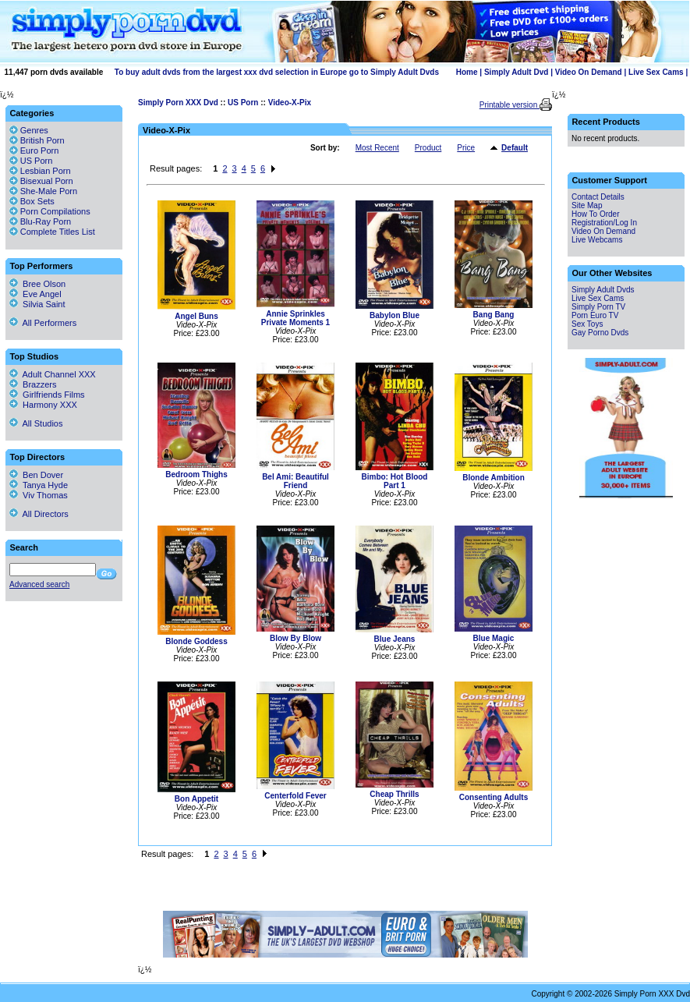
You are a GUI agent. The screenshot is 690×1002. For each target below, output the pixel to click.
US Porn (243, 102)
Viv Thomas (38, 495)
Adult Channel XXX (52, 374)
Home (467, 72)
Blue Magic (494, 638)
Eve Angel (35, 294)
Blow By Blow (295, 638)
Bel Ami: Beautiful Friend (295, 481)
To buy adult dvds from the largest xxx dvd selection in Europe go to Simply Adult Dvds (277, 72)
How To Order (595, 214)
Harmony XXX (43, 404)
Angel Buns (196, 316)
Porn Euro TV (594, 315)
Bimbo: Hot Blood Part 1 (395, 481)
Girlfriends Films (47, 394)
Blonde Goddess (196, 641)
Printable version (509, 105)
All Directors (39, 514)
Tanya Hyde (38, 485)
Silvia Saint (37, 304)
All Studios (35, 423)
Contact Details (598, 197)
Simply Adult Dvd (516, 72)
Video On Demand (588, 72)
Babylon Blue (394, 315)
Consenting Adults (494, 797)
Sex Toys (587, 324)
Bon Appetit (196, 799)
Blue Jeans (395, 639)
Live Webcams (596, 239)
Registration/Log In (604, 222)
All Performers (42, 323)
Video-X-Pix (289, 102)
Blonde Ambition (493, 477)
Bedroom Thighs (196, 474)
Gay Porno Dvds (599, 332)
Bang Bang (494, 314)
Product (428, 147)
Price (466, 147)
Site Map (586, 205)
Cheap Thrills (394, 794)
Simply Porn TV (598, 307)
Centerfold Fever (295, 795)
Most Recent (377, 147)
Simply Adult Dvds (603, 289)
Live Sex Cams (656, 72)
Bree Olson (37, 284)
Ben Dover (36, 475)
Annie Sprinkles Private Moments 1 (295, 318)
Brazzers (33, 384)
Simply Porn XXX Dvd (178, 102)
